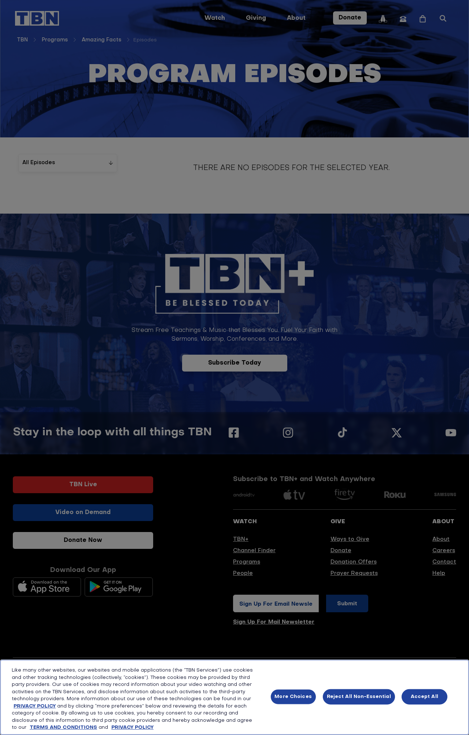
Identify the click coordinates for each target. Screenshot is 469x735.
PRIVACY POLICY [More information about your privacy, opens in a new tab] (132, 727)
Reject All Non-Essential (359, 696)
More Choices (293, 696)
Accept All (424, 696)
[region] (234, 697)
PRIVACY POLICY (35, 706)
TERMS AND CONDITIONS (63, 727)
